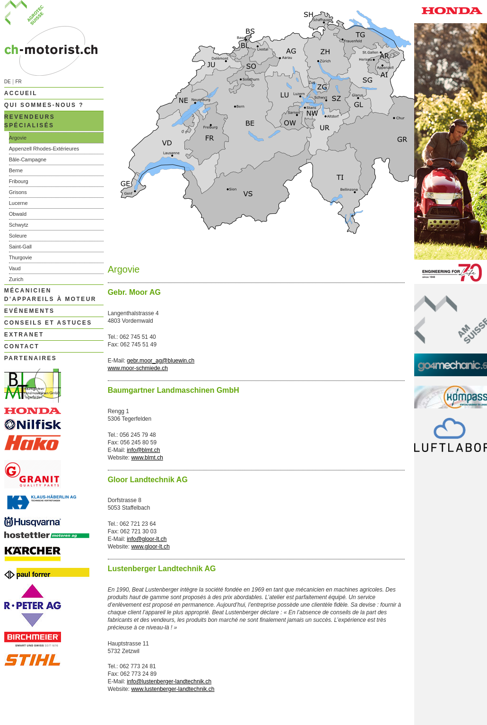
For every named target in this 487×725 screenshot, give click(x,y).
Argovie (17, 138)
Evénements (29, 311)
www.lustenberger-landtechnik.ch (172, 689)
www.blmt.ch (147, 457)
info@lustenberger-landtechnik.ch (169, 681)
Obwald (17, 214)
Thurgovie (20, 257)
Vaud (15, 268)
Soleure (18, 236)
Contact (22, 346)
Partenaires (30, 358)
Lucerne (18, 203)
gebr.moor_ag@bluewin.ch (160, 360)
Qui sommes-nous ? (44, 105)
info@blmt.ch (143, 450)
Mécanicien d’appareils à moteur (50, 294)
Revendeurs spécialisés (29, 121)
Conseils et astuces (48, 322)
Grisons (18, 192)
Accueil (20, 93)
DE (7, 81)
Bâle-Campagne (28, 159)
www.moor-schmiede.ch (138, 368)
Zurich (16, 279)
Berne (16, 170)
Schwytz (18, 225)
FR (18, 81)
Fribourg (18, 181)
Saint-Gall (20, 246)
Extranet (24, 334)
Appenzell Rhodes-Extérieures (44, 148)
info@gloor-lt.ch (146, 539)
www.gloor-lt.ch (150, 546)
